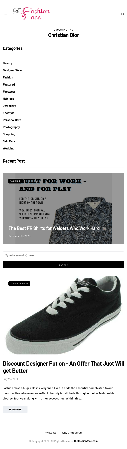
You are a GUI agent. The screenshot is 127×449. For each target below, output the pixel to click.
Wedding (8, 148)
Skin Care (9, 141)
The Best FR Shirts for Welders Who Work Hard (54, 228)
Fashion (8, 77)
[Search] (63, 255)
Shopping (9, 134)
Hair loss (8, 98)
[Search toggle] (121, 14)
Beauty (7, 63)
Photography (11, 127)
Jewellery (9, 105)
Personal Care (12, 120)
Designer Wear (12, 70)
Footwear (9, 91)
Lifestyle (8, 113)
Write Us (50, 432)
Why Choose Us (72, 432)
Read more (15, 409)
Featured (9, 84)
